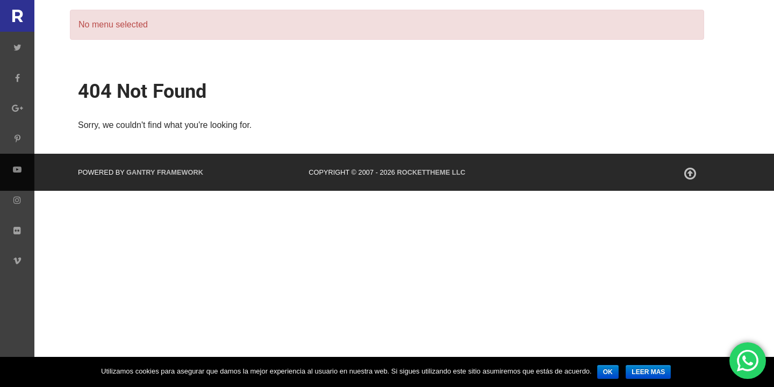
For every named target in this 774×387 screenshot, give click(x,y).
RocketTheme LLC (431, 172)
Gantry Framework (164, 172)
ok (608, 372)
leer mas (648, 372)
